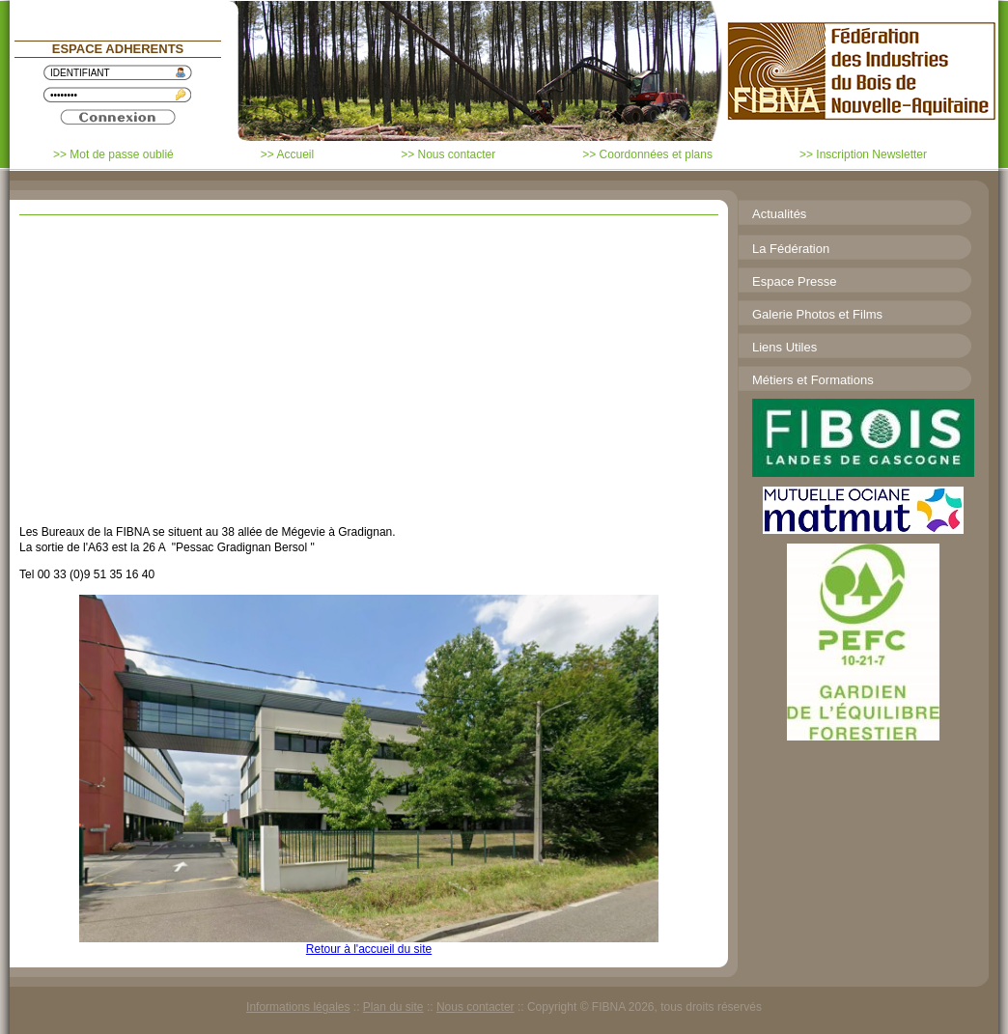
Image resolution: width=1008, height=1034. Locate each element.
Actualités (779, 214)
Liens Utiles (784, 347)
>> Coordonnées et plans (647, 154)
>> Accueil (287, 154)
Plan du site (393, 1007)
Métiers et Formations (813, 380)
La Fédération (790, 248)
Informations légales (298, 1007)
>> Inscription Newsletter (863, 154)
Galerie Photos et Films (817, 314)
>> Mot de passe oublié (113, 154)
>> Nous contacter (448, 154)
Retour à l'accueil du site (369, 949)
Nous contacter (475, 1007)
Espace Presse (794, 281)
